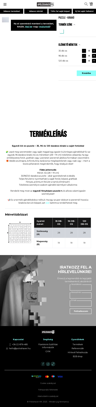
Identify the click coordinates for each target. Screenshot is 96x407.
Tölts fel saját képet (60, 11)
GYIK (48, 351)
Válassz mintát (36, 11)
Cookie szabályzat (48, 383)
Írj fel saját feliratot (84, 11)
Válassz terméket (11, 11)
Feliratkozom (81, 311)
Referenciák (78, 348)
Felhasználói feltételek (48, 390)
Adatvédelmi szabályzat (48, 396)
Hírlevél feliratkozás (78, 352)
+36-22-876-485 (20, 344)
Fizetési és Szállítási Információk (48, 346)
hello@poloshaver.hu (20, 348)
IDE (47, 203)
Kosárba (86, 73)
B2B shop (77, 356)
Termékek (77, 344)
